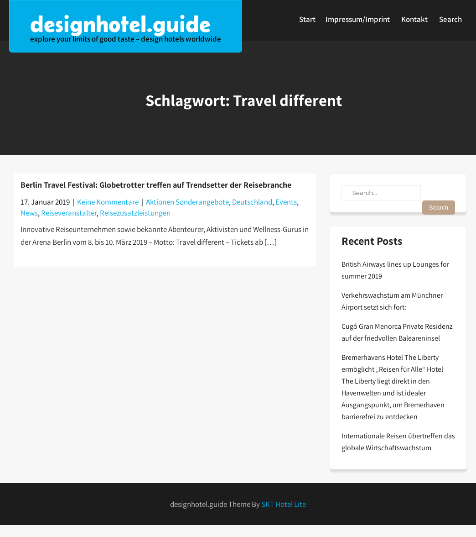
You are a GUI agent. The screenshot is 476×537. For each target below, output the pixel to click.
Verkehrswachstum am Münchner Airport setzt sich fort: (392, 301)
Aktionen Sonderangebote (187, 202)
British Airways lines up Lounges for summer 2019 (395, 270)
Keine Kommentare (108, 202)
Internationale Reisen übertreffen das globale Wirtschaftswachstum (398, 442)
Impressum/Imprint (358, 19)
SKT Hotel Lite (283, 504)
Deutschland (252, 202)
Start (307, 19)
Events (286, 202)
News (29, 213)
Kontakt (414, 19)
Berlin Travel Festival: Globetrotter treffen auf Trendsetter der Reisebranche (156, 184)
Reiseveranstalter (69, 213)
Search (450, 19)
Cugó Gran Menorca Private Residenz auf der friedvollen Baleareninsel (397, 332)
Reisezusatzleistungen (135, 213)
